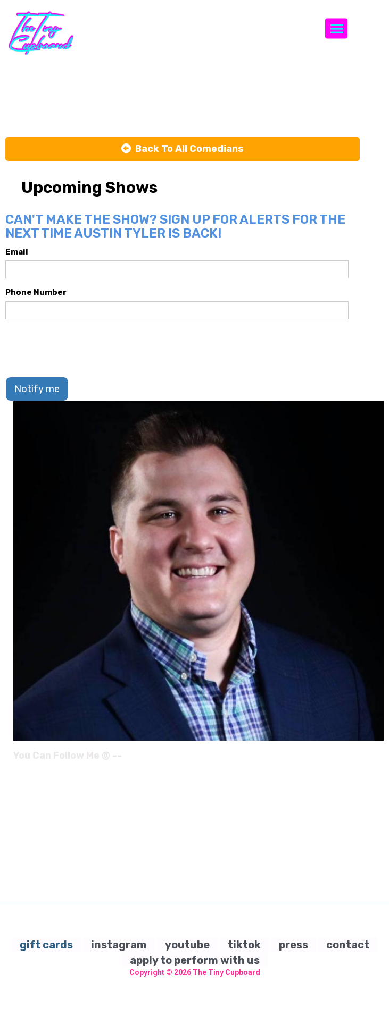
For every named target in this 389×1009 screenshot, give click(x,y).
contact (347, 944)
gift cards (46, 944)
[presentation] (86, 348)
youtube (187, 944)
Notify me (37, 389)
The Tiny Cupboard (226, 972)
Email (16, 252)
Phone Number (36, 292)
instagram (119, 944)
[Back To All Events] (182, 149)
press (293, 944)
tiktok (244, 944)
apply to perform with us (195, 960)
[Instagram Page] (377, 759)
